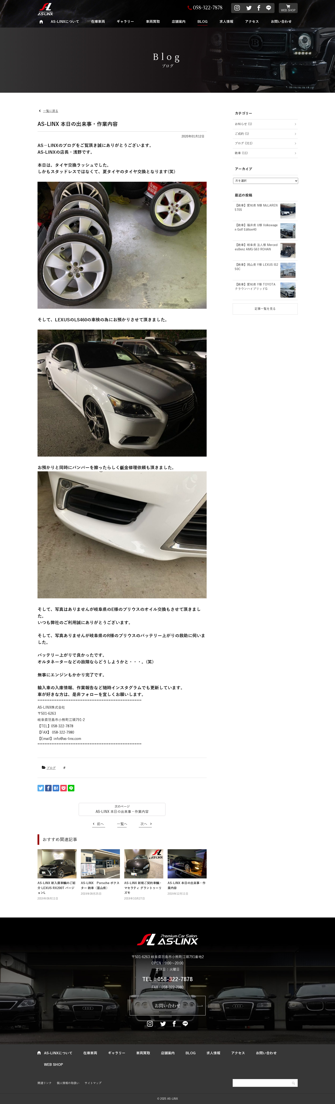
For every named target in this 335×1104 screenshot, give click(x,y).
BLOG (203, 22)
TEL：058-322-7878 (167, 979)
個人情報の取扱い (68, 1083)
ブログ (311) (244, 143)
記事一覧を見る (265, 308)
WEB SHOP (288, 10)
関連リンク (45, 1083)
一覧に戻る (50, 111)
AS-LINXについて (65, 22)
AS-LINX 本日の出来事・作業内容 (122, 812)
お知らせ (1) (243, 124)
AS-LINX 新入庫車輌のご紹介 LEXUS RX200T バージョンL (56, 887)
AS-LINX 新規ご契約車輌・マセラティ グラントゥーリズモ (143, 887)
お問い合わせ (281, 22)
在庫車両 (98, 22)
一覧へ (122, 824)
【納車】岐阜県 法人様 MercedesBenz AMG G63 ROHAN (256, 247)
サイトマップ (93, 1083)
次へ (143, 824)
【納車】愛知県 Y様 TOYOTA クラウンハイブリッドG (255, 286)
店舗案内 (179, 22)
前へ (100, 824)
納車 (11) (241, 153)
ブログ (51, 768)
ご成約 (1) (242, 133)
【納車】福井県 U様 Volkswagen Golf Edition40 (256, 227)
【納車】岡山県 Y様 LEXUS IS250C (256, 267)
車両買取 (153, 22)
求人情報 (226, 22)
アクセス (252, 22)
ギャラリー (125, 22)
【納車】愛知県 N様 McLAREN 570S (256, 207)
